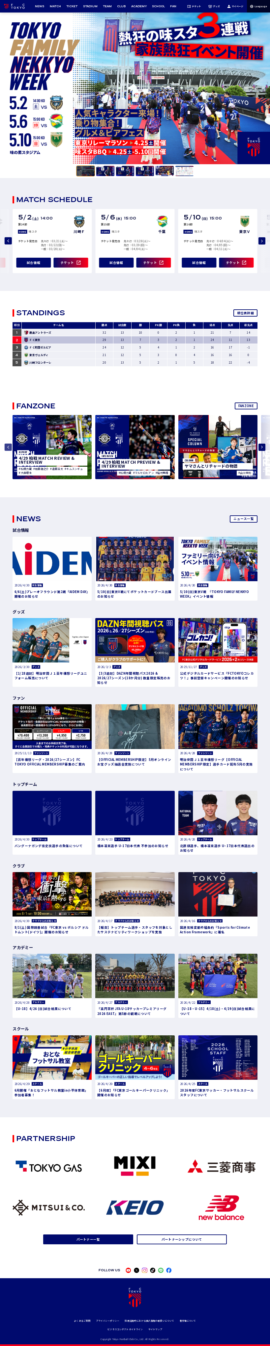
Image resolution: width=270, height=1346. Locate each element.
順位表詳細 (245, 313)
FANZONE (246, 405)
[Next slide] (262, 241)
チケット (194, 6)
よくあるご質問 (82, 1320)
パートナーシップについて (182, 1239)
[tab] (85, 171)
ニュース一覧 (243, 518)
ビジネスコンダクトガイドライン (125, 1329)
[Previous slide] (8, 241)
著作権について (188, 1320)
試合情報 (33, 262)
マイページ (235, 6)
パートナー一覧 (88, 1239)
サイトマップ (155, 1329)
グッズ (214, 6)
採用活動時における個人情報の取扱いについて (149, 1320)
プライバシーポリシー (107, 1320)
